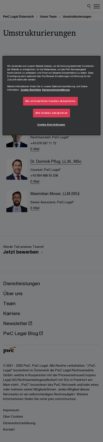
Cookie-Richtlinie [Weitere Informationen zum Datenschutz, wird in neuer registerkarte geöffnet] (31, 90)
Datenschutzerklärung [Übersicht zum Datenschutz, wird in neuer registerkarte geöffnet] (56, 90)
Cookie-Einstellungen (51, 124)
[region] (51, 95)
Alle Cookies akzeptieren (51, 113)
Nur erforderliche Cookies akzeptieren (50, 101)
